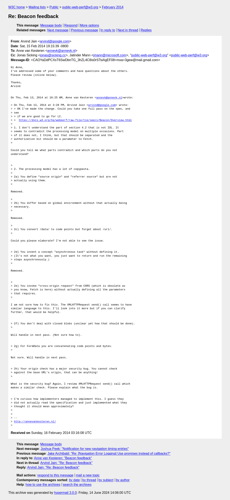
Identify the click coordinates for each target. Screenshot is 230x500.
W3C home (16, 7)
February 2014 (112, 7)
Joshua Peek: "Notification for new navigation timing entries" (85, 448)
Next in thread (127, 30)
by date (74, 480)
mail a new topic (88, 475)
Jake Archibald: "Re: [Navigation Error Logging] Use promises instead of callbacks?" (108, 453)
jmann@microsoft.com (109, 55)
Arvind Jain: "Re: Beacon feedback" (66, 463)
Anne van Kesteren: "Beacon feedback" (63, 458)
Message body (51, 25)
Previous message (84, 30)
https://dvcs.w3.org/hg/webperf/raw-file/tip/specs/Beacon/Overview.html (75, 120)
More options (89, 25)
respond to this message (55, 475)
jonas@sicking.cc (53, 55)
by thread (89, 480)
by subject (105, 480)
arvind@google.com (54, 41)
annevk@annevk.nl (61, 50)
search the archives (77, 484)
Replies (146, 30)
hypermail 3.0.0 (65, 492)
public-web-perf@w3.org (80, 7)
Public (54, 7)
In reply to (108, 30)
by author (123, 480)
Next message (57, 30)
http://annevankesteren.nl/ (35, 422)
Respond (71, 25)
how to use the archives (43, 484)
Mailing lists (37, 7)
